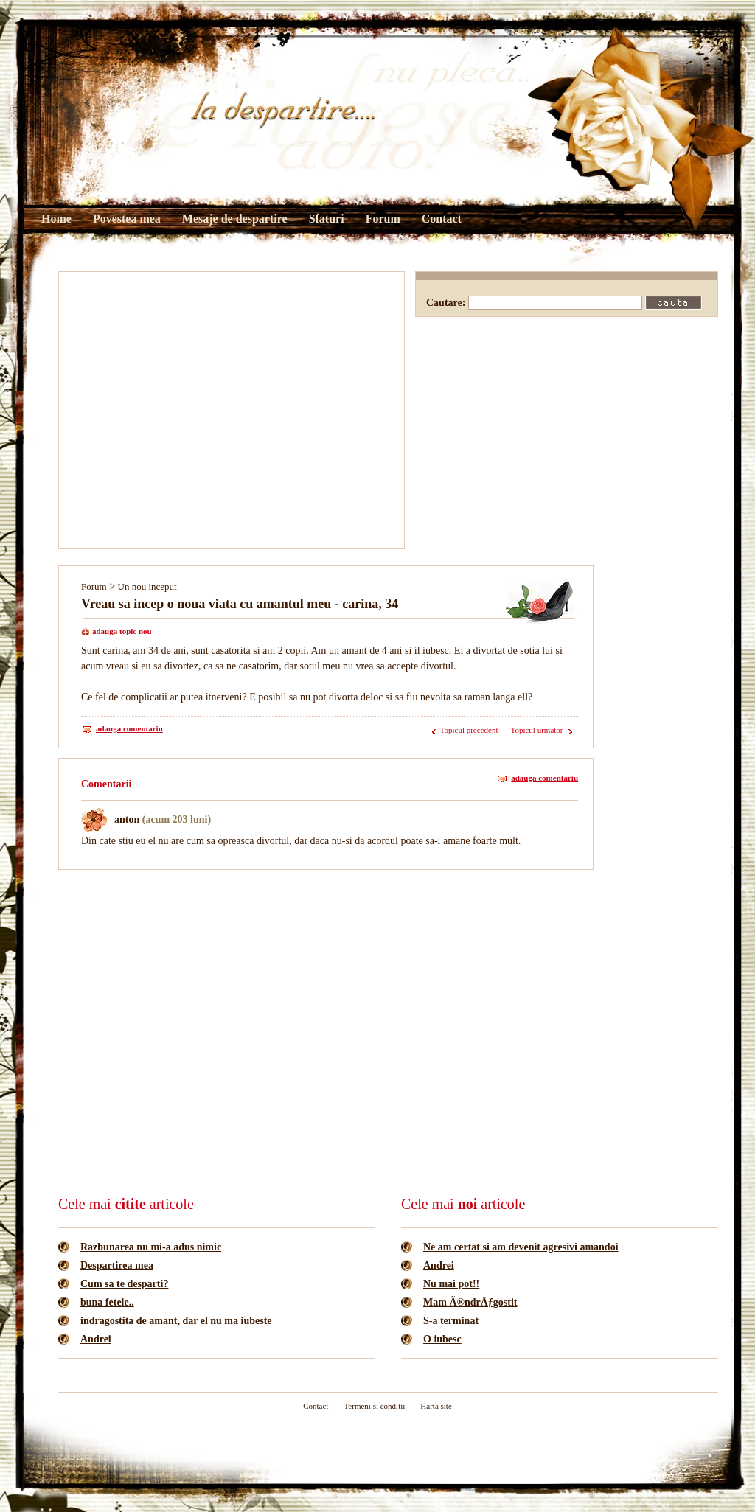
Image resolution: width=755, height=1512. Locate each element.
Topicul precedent (469, 729)
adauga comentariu (129, 728)
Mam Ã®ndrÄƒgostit (470, 1302)
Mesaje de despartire (235, 218)
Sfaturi (326, 218)
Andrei (95, 1339)
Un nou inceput (147, 586)
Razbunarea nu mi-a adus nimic (150, 1247)
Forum (383, 218)
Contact (442, 218)
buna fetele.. (107, 1302)
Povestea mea (127, 218)
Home (56, 218)
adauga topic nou (122, 631)
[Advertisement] (138, 410)
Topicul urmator (536, 729)
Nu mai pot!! (451, 1283)
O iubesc (442, 1339)
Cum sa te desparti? (124, 1283)
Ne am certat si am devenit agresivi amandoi (521, 1247)
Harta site (435, 1405)
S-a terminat (451, 1320)
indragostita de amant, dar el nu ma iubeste (176, 1320)
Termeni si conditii (374, 1405)
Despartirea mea (116, 1265)
